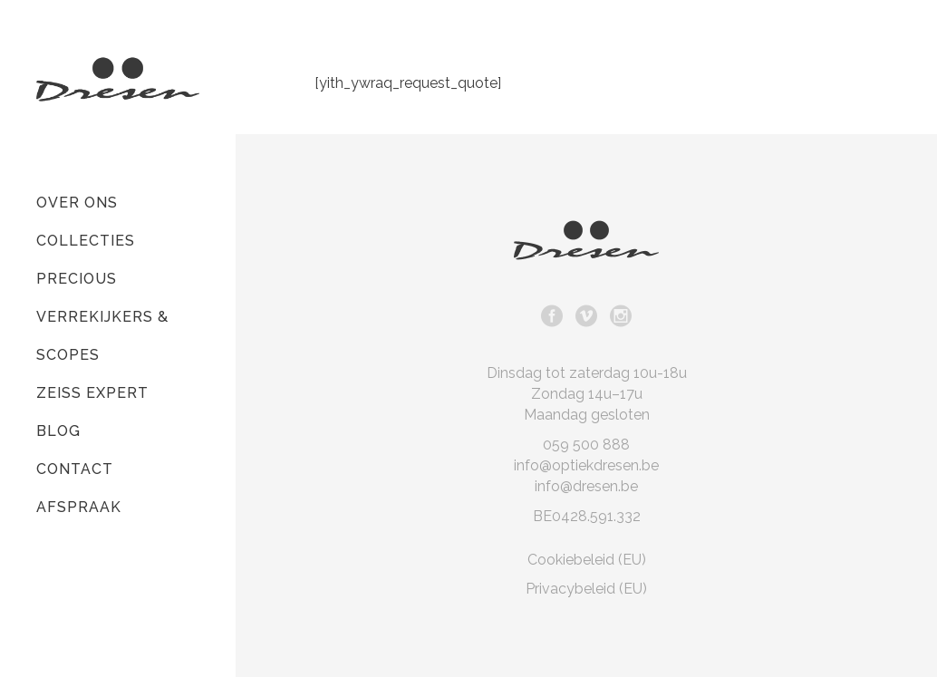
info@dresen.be (586, 486)
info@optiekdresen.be (586, 465)
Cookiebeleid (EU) (586, 559)
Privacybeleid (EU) (586, 588)
